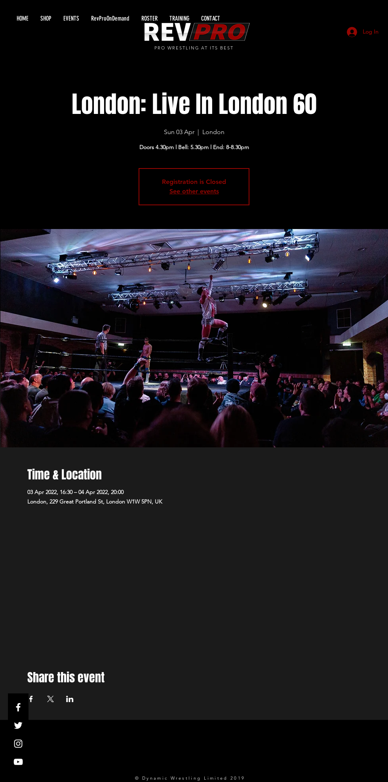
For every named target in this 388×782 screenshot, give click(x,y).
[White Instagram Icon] (18, 743)
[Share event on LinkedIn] (70, 699)
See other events (194, 191)
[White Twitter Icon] (18, 725)
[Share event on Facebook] (31, 699)
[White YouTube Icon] (18, 761)
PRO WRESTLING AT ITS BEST (194, 48)
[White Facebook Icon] (18, 707)
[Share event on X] (50, 699)
